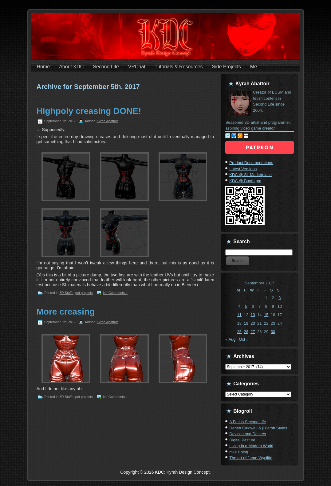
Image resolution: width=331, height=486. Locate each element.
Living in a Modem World (251, 446)
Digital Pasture (242, 440)
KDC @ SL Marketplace (250, 174)
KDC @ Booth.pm (245, 181)
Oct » (243, 339)
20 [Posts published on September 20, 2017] (252, 323)
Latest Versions (243, 169)
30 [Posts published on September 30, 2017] (273, 331)
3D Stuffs (66, 293)
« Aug (230, 339)
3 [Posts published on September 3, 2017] (279, 297)
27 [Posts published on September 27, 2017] (252, 331)
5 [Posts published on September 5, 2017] (246, 306)
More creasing (66, 311)
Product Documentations (251, 162)
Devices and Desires (247, 434)
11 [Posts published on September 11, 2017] (239, 314)
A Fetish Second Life (247, 422)
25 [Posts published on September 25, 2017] (239, 331)
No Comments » (115, 293)
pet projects (84, 293)
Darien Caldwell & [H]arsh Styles (258, 428)
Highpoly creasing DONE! (89, 111)
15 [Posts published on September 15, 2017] (266, 314)
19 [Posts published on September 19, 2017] (246, 323)
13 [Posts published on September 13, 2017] (252, 314)
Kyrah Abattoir (107, 121)
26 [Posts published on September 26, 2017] (246, 331)
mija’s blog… (240, 452)
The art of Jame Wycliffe (250, 458)
